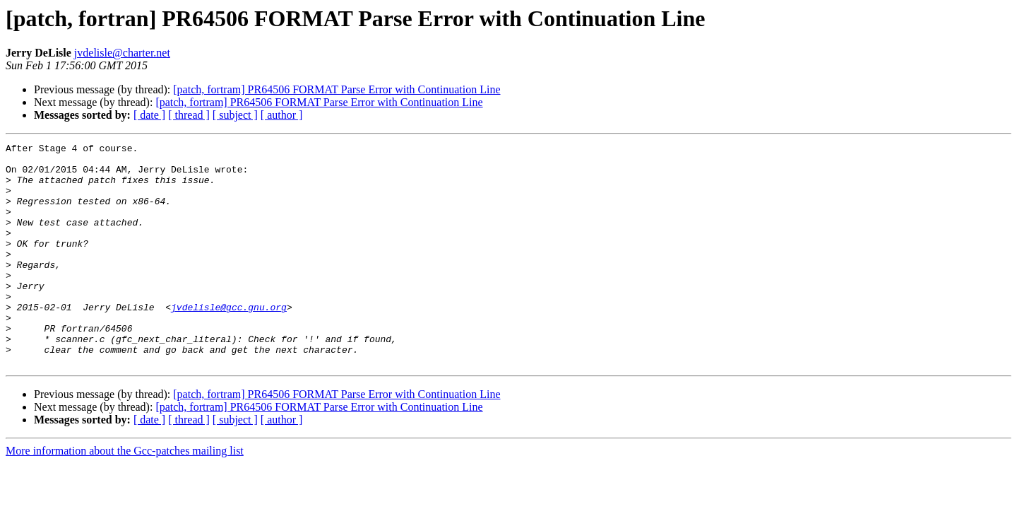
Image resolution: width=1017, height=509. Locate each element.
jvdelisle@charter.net (122, 53)
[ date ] (149, 115)
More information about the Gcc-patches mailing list (125, 495)
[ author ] (282, 115)
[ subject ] (235, 115)
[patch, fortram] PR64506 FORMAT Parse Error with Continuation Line (336, 89)
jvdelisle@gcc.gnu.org (229, 340)
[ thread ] (189, 115)
